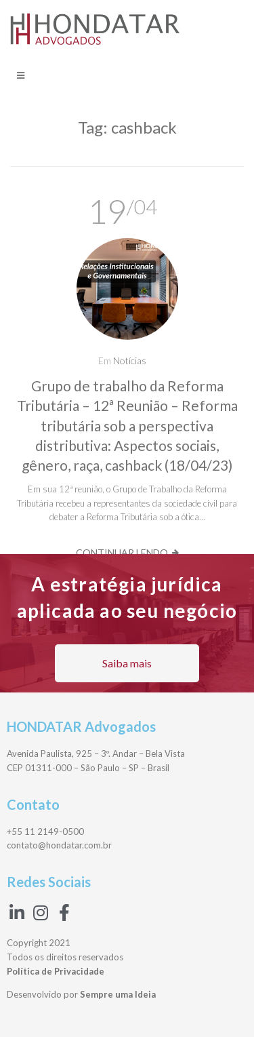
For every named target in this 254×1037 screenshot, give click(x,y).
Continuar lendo (122, 552)
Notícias (129, 360)
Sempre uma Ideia (118, 994)
